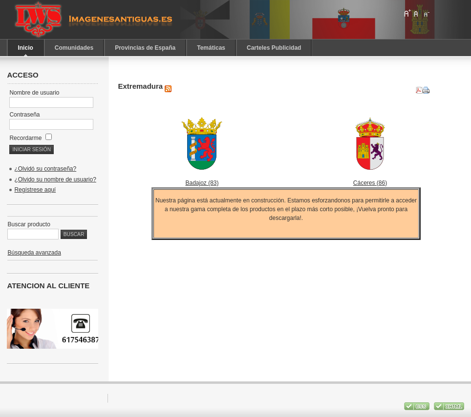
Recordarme (30, 138)
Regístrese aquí (35, 189)
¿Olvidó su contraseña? (45, 168)
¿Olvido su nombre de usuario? (55, 179)
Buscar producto (28, 224)
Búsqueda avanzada (34, 252)
